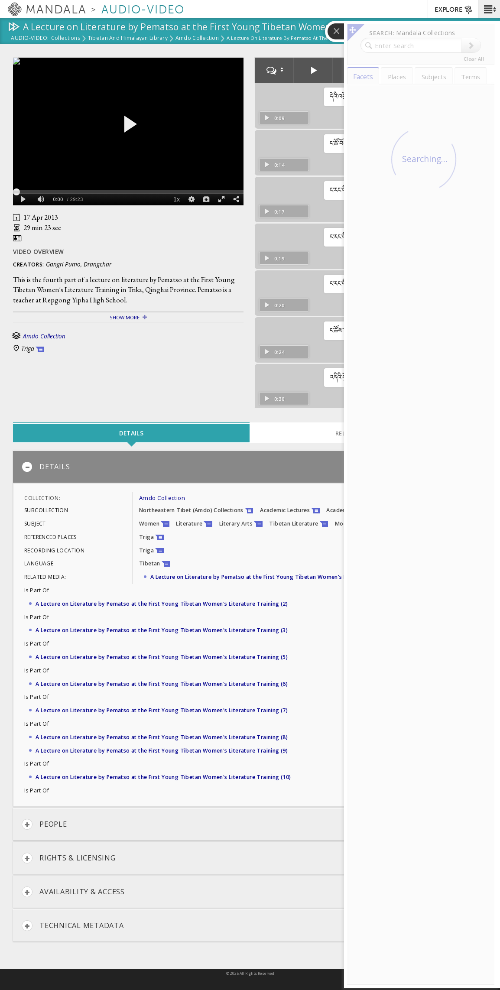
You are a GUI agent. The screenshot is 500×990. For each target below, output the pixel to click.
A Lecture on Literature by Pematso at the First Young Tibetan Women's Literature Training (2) (162, 603)
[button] (489, 9)
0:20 (274, 305)
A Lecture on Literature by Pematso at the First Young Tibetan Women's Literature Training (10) (163, 777)
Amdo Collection (197, 39)
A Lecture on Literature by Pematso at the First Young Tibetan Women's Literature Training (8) (162, 737)
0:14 (274, 165)
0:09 (274, 118)
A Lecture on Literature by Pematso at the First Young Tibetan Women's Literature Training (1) (276, 577)
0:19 (274, 258)
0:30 (274, 399)
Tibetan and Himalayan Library (128, 39)
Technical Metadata (73, 925)
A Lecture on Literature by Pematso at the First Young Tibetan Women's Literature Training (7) (162, 710)
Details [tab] (131, 433)
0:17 (274, 211)
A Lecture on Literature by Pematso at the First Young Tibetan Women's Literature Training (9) (162, 750)
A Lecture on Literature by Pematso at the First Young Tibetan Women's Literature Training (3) (162, 630)
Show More (125, 317)
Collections (65, 39)
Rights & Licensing (69, 858)
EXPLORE (454, 10)
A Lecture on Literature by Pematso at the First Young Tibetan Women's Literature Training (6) (162, 684)
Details (46, 466)
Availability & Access (73, 891)
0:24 (274, 352)
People (44, 824)
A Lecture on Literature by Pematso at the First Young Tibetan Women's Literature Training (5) (162, 657)
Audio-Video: (30, 39)
